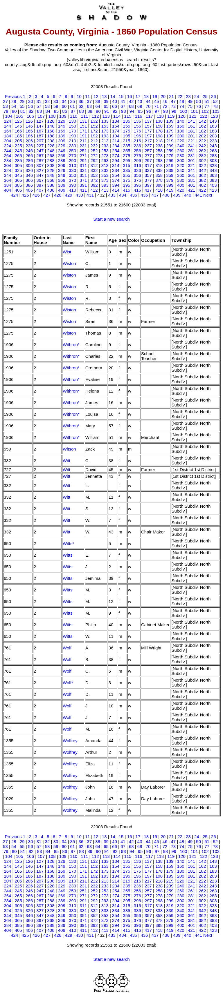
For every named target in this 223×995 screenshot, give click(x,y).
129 (61, 121)
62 (80, 106)
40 (114, 101)
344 (7, 175)
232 (94, 145)
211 (83, 140)
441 (198, 195)
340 (180, 170)
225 (18, 145)
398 (159, 185)
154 (115, 126)
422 (202, 190)
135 (126, 121)
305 (18, 165)
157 (148, 126)
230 (72, 145)
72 (165, 106)
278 (159, 155)
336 (137, 170)
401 (191, 185)
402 (202, 185)
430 (79, 195)
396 (137, 185)
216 (137, 140)
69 (139, 106)
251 (83, 150)
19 (154, 96)
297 (148, 160)
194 (115, 135)
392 (94, 185)
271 (83, 155)
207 (40, 140)
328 (50, 170)
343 (213, 170)
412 (94, 190)
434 (122, 195)
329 (61, 170)
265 (18, 155)
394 (115, 185)
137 (148, 121)
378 (159, 180)
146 (29, 126)
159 (169, 126)
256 (137, 150)
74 (181, 106)
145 (18, 126)
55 (22, 106)
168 (50, 130)
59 (55, 106)
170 (72, 130)
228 (50, 145)
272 (94, 155)
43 (139, 101)
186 (29, 135)
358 (159, 175)
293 (105, 160)
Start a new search (111, 219)
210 (72, 140)
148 (50, 126)
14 (112, 96)
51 (206, 101)
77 (206, 106)
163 (213, 126)
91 (106, 111)
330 (72, 170)
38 (97, 101)
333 (105, 170)
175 (126, 130)
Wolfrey (70, 740)
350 (72, 175)
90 (98, 111)
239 (169, 145)
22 (179, 96)
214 (115, 140)
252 (94, 150)
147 (40, 126)
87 (73, 111)
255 (126, 150)
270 (72, 155)
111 (84, 116)
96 (148, 111)
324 (7, 170)
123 (214, 116)
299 (169, 160)
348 (50, 175)
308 (50, 165)
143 (213, 121)
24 (196, 96)
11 (87, 96)
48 (181, 101)
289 (61, 160)
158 (159, 126)
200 (180, 135)
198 (159, 135)
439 (176, 195)
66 (114, 106)
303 (213, 160)
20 (163, 96)
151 (83, 126)
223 (213, 140)
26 (213, 96)
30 (30, 101)
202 (202, 135)
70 (148, 106)
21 (171, 96)
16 (129, 96)
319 (169, 165)
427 (47, 195)
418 (159, 190)
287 (40, 160)
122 (203, 116)
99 (173, 111)
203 (213, 135)
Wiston (69, 263)
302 (202, 160)
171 (83, 130)
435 (133, 195)
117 (149, 116)
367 (40, 180)
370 (72, 180)
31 (39, 101)
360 (180, 175)
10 (79, 96)
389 (61, 185)
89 (89, 111)
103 (216, 111)
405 (18, 190)
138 (159, 121)
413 (105, 190)
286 (29, 160)
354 (115, 175)
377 (148, 180)
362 (202, 175)
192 (94, 135)
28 (13, 101)
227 (40, 145)
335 (126, 170)
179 (169, 130)
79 (5, 111)
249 (61, 150)
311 (83, 165)
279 (169, 155)
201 (191, 135)
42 (131, 101)
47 (173, 101)
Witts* (68, 543)
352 (94, 175)
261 (191, 150)
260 (180, 150)
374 (115, 180)
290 (72, 160)
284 (7, 160)
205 (18, 140)
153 (105, 126)
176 (137, 130)
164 (7, 130)
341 (191, 170)
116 (138, 116)
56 (30, 106)
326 (29, 170)
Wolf (67, 647)
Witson (69, 448)
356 (137, 175)
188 (50, 135)
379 (169, 180)
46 (165, 101)
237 (148, 145)
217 (148, 140)
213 (105, 140)
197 (148, 135)
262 (202, 150)
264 (7, 155)
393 (105, 185)
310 (72, 165)
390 (72, 185)
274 (115, 155)
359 (169, 175)
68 (131, 106)
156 (137, 126)
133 (105, 121)
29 (22, 101)
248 (50, 150)
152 (94, 126)
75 (190, 106)
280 (180, 155)
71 (156, 106)
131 (83, 121)
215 (126, 140)
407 (40, 190)
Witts (67, 555)
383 (213, 180)
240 (180, 145)
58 (47, 106)
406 (29, 190)
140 (180, 121)
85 (56, 111)
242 (202, 145)
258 (159, 150)
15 (121, 96)
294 (115, 160)
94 (132, 111)
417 (148, 190)
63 (89, 106)
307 (40, 165)
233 (105, 145)
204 (7, 140)
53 (5, 106)
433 (112, 195)
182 (202, 130)
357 (148, 175)
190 (72, 135)
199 (169, 135)
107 (41, 116)
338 (159, 170)
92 (115, 111)
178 (159, 130)
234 (115, 145)
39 (106, 101)
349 (61, 175)
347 (40, 175)
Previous (13, 96)
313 (105, 165)
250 (72, 150)
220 (180, 140)
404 (7, 190)
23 (188, 96)
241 (191, 145)
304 (7, 165)
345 (18, 175)
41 (123, 101)
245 (18, 150)
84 (48, 111)
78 (215, 106)
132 (94, 121)
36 (80, 101)
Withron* (71, 344)
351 (83, 175)
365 (18, 180)
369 (61, 180)
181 (191, 130)
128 (50, 121)
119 (171, 116)
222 (202, 140)
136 (137, 121)
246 (29, 150)
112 (95, 116)
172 (94, 130)
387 (40, 185)
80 (14, 111)
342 (202, 170)
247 (40, 150)
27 (5, 101)
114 (117, 116)
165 (18, 130)
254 (115, 150)
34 (64, 101)
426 (36, 195)
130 (72, 121)
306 (29, 165)
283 (213, 155)
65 (106, 106)
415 (126, 190)
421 (191, 190)
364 (7, 180)
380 (180, 180)
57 (39, 106)
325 (18, 170)
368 (50, 180)
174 (115, 130)
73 (173, 106)
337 (148, 170)
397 (148, 185)
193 (105, 135)
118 (160, 116)
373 (105, 180)
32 (47, 101)
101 (194, 111)
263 (213, 150)
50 (198, 101)
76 (198, 106)
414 (115, 190)
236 (137, 145)
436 (144, 195)
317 (148, 165)
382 (202, 180)
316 (137, 165)
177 (148, 130)
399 (169, 185)
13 (104, 96)
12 (95, 96)
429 (68, 195)
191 (83, 135)
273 (105, 155)
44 (148, 101)
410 (72, 190)
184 (7, 135)
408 (50, 190)
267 (40, 155)
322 (202, 165)
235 (126, 145)
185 (18, 135)
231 (83, 145)
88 (81, 111)
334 (115, 170)
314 (115, 165)
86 (64, 111)
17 (138, 96)
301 (191, 160)
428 (57, 195)
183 (213, 130)
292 (94, 160)
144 (7, 126)
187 (40, 135)
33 (55, 101)
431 (90, 195)
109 (62, 116)
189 (61, 135)
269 (61, 155)
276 (137, 155)
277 (148, 155)
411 (83, 190)
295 (126, 160)
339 (169, 170)
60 (64, 106)
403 (213, 185)
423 (213, 190)
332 (94, 170)
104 (8, 116)
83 (39, 111)
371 (83, 180)
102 (205, 111)
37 (89, 101)
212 (94, 140)
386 (29, 185)
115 (127, 116)
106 (30, 116)
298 (159, 160)
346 (29, 175)
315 (126, 165)
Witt (66, 460)
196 (137, 135)
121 (192, 116)
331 (83, 170)
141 (191, 121)
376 (137, 180)
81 (22, 111)
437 (155, 195)
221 (191, 140)
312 (94, 165)
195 (126, 135)
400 (180, 185)
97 (157, 111)
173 (105, 130)
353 (105, 175)
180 (180, 130)
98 (165, 111)
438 (166, 195)
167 (40, 130)
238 (159, 145)
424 (14, 195)
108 (52, 116)
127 (40, 121)
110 (73, 116)
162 (202, 126)
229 (61, 145)
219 (169, 140)
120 (182, 116)
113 (106, 116)
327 (40, 170)
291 (83, 160)
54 (13, 106)
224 (7, 145)
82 (31, 111)
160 (180, 126)
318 (159, 165)
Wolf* (68, 682)
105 (19, 116)
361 (191, 175)
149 (61, 126)
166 (29, 130)
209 (61, 140)
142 (202, 121)
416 (137, 190)
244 (7, 150)
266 (29, 155)
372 (94, 180)
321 (191, 165)
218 (159, 140)
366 (29, 180)
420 (180, 190)
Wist (67, 251)
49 (190, 101)
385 (18, 185)
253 (105, 150)
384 (7, 185)
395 (126, 185)
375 (126, 180)
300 (180, 160)
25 (205, 96)
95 (140, 111)
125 (18, 121)
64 (97, 106)
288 (50, 160)
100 (183, 111)
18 (146, 96)
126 (29, 121)
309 (61, 165)
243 (213, 145)
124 (7, 121)
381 (191, 180)
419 (169, 190)
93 (123, 111)
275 (126, 155)
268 (50, 155)
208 (50, 140)
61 (72, 106)
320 (180, 165)
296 (137, 160)
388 (50, 185)
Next (207, 195)
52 (215, 101)
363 (213, 175)
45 (156, 101)
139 (169, 121)
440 (187, 195)
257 (148, 150)
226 (29, 145)
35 (72, 101)
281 (191, 155)
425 (25, 195)
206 (29, 140)
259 (169, 150)
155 (126, 126)
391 (83, 185)
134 (115, 121)
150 (72, 126)
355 (126, 175)
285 (18, 160)
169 (61, 130)
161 (191, 126)
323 (213, 165)
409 (61, 190)
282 (202, 155)
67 (123, 106)
